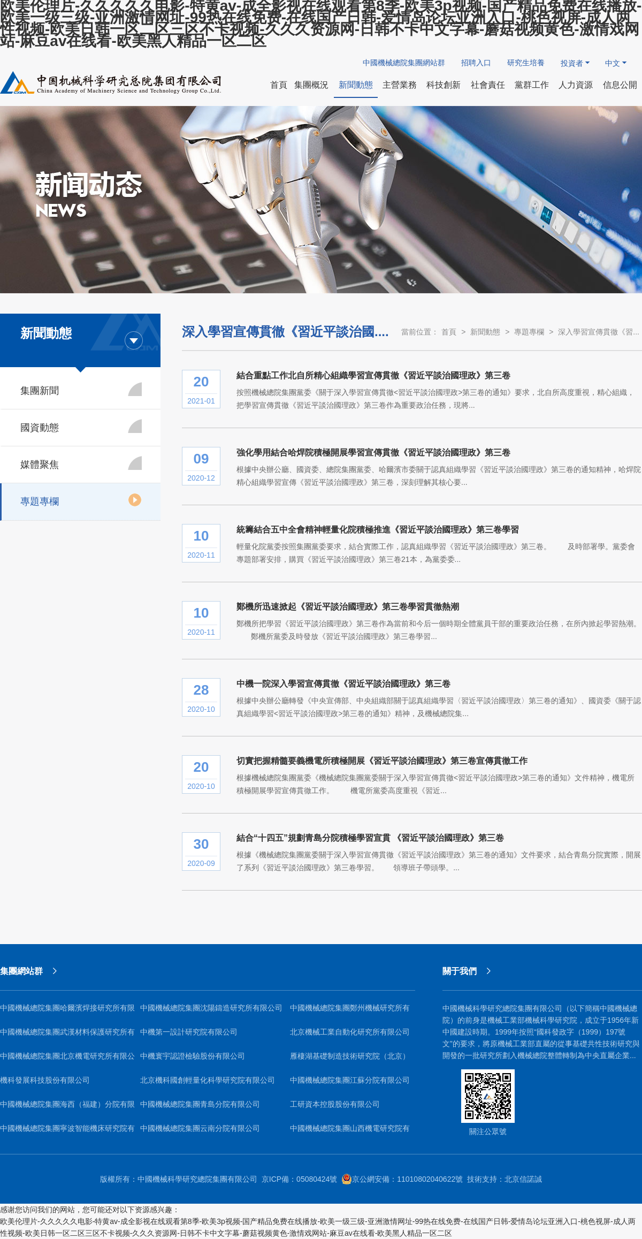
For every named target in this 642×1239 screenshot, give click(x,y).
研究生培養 (526, 62)
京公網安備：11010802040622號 (402, 1179)
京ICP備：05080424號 (300, 1179)
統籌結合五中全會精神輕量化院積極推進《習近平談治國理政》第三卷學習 (377, 529)
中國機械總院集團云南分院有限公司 (200, 1128)
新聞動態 (485, 332)
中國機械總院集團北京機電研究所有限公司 (67, 1060)
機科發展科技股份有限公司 (45, 1080)
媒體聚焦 (81, 463)
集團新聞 (81, 389)
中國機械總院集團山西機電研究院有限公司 (350, 1132)
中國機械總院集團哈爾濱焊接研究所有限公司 (67, 1012)
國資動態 (81, 426)
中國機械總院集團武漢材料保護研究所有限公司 (67, 1036)
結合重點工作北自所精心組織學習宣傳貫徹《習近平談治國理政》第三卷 (373, 375)
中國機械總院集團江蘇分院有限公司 (350, 1080)
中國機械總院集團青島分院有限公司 (200, 1104)
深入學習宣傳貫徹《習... (598, 332)
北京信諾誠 (523, 1179)
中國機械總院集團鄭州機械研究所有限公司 (350, 1012)
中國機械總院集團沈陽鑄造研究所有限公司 (211, 1008)
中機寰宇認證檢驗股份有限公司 (192, 1056)
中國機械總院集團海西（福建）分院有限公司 (67, 1108)
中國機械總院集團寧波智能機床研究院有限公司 (67, 1132)
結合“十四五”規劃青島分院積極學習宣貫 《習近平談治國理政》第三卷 (370, 837)
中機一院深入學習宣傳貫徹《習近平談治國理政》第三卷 (343, 683)
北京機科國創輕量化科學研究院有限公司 (207, 1080)
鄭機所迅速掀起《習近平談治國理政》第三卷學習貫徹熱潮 (347, 606)
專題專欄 (81, 500)
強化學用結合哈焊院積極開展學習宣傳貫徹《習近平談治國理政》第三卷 (373, 452)
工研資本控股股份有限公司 (335, 1104)
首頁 (448, 332)
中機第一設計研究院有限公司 (189, 1032)
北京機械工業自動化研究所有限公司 (350, 1032)
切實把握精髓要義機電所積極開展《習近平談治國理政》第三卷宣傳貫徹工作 (382, 760)
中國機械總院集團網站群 (404, 62)
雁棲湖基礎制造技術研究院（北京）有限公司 (350, 1060)
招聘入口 (476, 62)
